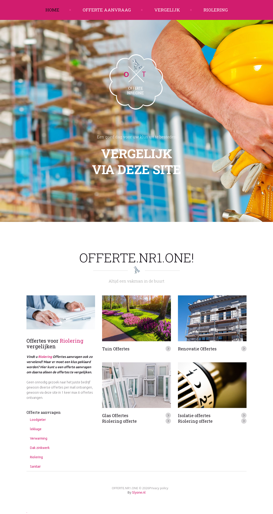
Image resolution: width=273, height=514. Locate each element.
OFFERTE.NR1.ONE (125, 488)
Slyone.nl (139, 492)
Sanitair (35, 466)
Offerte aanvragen (43, 412)
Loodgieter (38, 420)
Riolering (215, 10)
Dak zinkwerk (40, 448)
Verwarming (38, 438)
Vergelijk (167, 10)
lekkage (35, 429)
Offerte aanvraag (107, 10)
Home (52, 10)
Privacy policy (158, 488)
